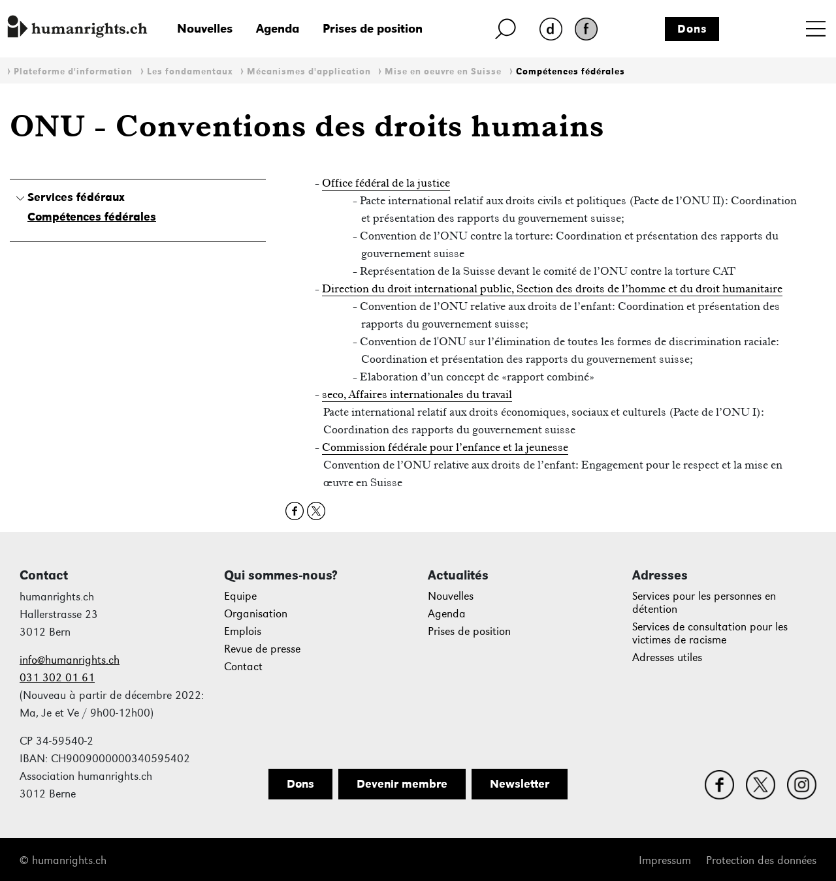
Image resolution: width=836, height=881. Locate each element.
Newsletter (519, 783)
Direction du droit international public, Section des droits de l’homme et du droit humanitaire (552, 288)
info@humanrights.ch (70, 660)
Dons (692, 28)
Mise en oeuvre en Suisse (443, 71)
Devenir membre (402, 783)
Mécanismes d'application (309, 71)
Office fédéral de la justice (386, 183)
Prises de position (373, 28)
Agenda (277, 28)
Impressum (665, 860)
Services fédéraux (76, 197)
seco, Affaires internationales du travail (417, 394)
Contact (243, 666)
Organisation (255, 614)
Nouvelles (205, 28)
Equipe (240, 596)
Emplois (242, 631)
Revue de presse (262, 649)
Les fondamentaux (190, 71)
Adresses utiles (667, 657)
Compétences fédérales (570, 71)
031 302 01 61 (57, 678)
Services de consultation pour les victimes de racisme (710, 633)
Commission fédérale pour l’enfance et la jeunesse (445, 447)
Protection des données (761, 860)
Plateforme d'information (73, 71)
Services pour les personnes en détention (704, 602)
